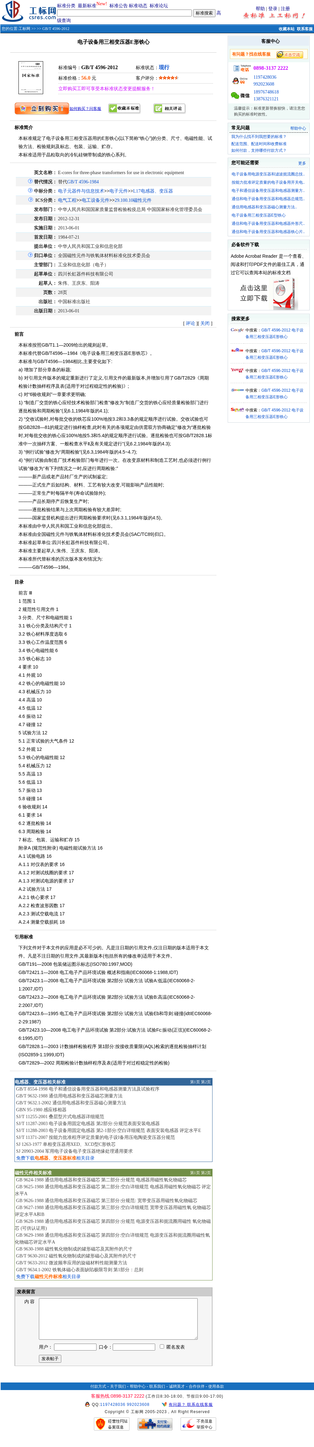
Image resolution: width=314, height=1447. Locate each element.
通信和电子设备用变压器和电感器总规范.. (268, 199)
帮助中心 (298, 128)
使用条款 (216, 1394)
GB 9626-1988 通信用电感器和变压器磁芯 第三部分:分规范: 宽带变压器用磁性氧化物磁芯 (106, 1200)
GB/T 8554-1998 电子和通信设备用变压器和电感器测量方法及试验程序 (87, 1089)
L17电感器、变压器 (153, 191)
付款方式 (98, 1394)
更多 (302, 163)
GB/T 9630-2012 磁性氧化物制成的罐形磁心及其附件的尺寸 (76, 1255)
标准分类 (66, 5)
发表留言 (26, 1291)
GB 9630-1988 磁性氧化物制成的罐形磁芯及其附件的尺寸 (74, 1249)
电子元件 (118, 191)
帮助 (260, 8)
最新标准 (87, 5)
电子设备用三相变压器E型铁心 (259, 215)
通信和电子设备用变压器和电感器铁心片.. (268, 231)
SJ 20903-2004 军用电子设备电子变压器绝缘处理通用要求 (74, 1151)
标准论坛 (159, 5)
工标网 (24, 28)
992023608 (263, 84)
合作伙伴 (197, 1394)
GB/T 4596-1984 (83, 181)
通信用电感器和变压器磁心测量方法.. (264, 207)
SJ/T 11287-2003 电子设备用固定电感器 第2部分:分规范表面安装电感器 (88, 1123)
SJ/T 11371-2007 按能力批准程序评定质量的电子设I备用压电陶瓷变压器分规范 (95, 1137)
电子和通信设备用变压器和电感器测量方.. (268, 190)
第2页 (206, 1082)
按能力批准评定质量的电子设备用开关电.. (268, 182)
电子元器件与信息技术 (81, 191)
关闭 (205, 323)
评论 (190, 323)
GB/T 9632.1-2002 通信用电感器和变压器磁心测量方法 (71, 1102)
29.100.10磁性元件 (133, 200)
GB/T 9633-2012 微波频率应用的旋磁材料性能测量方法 (71, 1262)
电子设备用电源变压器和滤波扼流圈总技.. (268, 174)
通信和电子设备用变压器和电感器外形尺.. (268, 223)
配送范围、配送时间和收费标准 (259, 144)
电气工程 (67, 200)
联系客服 (305, 29)
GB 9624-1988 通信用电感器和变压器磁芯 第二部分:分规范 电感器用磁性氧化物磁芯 (101, 1179)
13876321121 (265, 98)
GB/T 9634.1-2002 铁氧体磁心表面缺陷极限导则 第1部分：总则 (79, 1269)
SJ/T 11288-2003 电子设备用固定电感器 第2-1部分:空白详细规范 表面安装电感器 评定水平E (108, 1130)
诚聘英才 (177, 1394)
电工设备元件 (95, 200)
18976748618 (266, 92)
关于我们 (118, 1394)
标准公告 (118, 5)
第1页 (195, 1082)
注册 (285, 8)
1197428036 (264, 77)
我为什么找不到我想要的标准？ (259, 136)
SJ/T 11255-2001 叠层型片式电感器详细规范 (60, 1116)
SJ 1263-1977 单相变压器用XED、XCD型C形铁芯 (66, 1144)
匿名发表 (172, 1355)
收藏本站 (287, 29)
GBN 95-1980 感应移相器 (41, 1109)
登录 (272, 8)
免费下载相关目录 (55, 1158)
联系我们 (157, 1394)
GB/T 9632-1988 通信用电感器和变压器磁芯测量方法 (69, 1095)
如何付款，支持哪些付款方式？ (259, 150)
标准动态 (138, 5)
